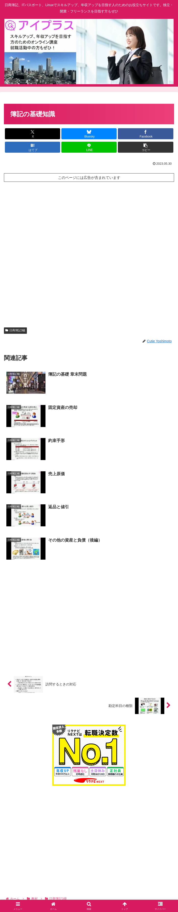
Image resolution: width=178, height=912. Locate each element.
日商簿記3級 (15, 330)
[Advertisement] (89, 202)
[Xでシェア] (32, 133)
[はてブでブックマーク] (32, 147)
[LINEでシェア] (89, 147)
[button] (145, 147)
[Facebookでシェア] (145, 133)
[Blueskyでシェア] (89, 133)
